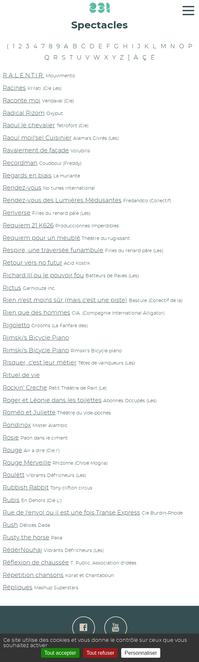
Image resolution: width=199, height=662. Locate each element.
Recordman (20, 163)
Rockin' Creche (25, 388)
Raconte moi (21, 101)
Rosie (11, 438)
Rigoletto (16, 326)
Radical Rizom (24, 113)
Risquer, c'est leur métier (39, 363)
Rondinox (17, 425)
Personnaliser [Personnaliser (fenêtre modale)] (140, 653)
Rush (10, 525)
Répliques (17, 588)
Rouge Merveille (27, 463)
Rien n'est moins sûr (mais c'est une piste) (65, 300)
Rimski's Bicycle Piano (36, 338)
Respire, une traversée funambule (53, 250)
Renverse (16, 213)
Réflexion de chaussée (36, 563)
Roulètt (14, 475)
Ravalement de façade (36, 151)
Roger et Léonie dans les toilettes (52, 401)
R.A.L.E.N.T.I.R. (23, 76)
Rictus (12, 288)
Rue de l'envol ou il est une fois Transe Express (71, 513)
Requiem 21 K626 (28, 226)
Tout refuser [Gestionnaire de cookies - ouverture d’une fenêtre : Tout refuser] (100, 653)
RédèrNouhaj (22, 550)
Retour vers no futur (32, 263)
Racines (14, 88)
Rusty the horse (26, 538)
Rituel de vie (21, 375)
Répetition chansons (33, 575)
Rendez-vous (22, 188)
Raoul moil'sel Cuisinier (37, 138)
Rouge (12, 450)
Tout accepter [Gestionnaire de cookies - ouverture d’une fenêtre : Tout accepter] (60, 653)
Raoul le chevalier (29, 126)
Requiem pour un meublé (41, 238)
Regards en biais (27, 176)
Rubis (11, 500)
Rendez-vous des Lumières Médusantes (62, 201)
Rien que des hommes (36, 313)
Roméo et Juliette (29, 413)
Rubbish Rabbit (26, 488)
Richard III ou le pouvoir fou (43, 276)
